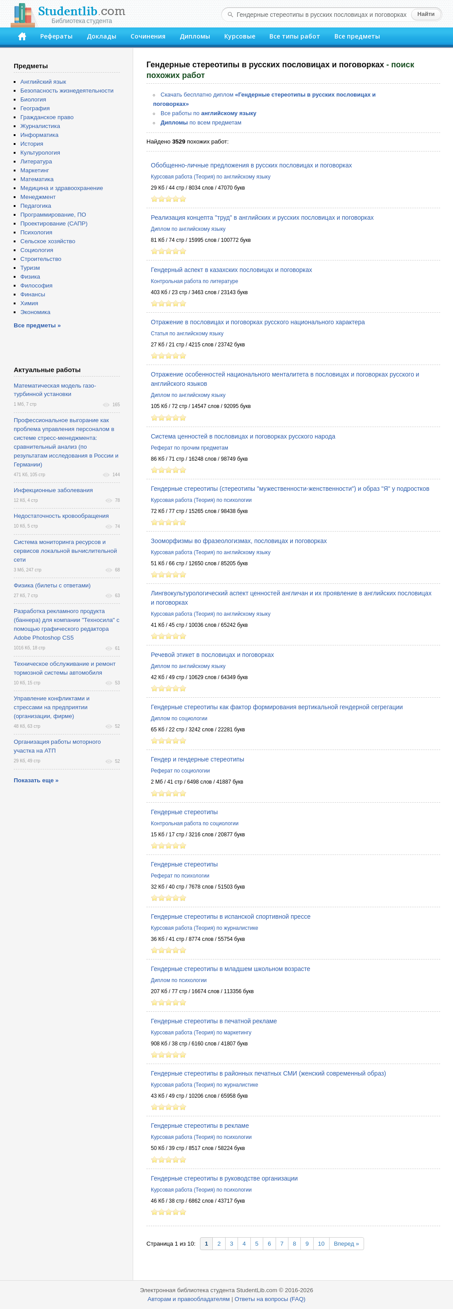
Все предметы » (37, 325)
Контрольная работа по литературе (194, 281)
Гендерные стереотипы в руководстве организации (224, 1178)
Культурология (40, 152)
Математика (37, 179)
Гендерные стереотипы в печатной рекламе (214, 1021)
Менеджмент (38, 197)
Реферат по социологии (180, 771)
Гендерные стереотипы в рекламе (200, 1125)
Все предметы (357, 36)
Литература (36, 161)
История (31, 143)
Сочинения (148, 36)
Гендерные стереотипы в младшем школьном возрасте (230, 968)
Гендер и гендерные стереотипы (197, 759)
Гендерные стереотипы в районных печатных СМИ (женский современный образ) (268, 1073)
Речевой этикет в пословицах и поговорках (212, 654)
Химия (29, 303)
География (35, 108)
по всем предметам (201, 122)
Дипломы (195, 36)
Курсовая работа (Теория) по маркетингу (201, 1032)
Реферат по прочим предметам (189, 448)
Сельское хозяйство (47, 241)
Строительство (40, 259)
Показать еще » (36, 780)
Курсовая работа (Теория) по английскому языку (210, 177)
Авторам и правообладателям (189, 1299)
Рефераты (56, 36)
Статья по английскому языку (187, 333)
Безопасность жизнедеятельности (67, 90)
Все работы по (209, 113)
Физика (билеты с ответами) (52, 585)
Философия (36, 285)
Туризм (30, 267)
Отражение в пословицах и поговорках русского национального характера (258, 322)
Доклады (101, 36)
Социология (36, 250)
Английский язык (43, 81)
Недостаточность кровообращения (61, 516)
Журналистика (40, 126)
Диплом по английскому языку (188, 229)
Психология (36, 232)
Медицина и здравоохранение (61, 188)
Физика (30, 276)
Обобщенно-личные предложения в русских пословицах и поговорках (251, 165)
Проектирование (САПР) (54, 223)
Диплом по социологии (179, 718)
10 (321, 1243)
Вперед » (346, 1243)
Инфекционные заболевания (53, 490)
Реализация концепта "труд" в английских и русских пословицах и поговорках (262, 217)
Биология (33, 99)
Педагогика (35, 205)
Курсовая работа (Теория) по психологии (201, 500)
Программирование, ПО (53, 214)
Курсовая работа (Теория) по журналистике (204, 928)
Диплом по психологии (179, 980)
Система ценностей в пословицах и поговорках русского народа (243, 436)
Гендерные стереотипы (184, 812)
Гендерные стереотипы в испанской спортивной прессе (231, 916)
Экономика (35, 312)
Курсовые (239, 36)
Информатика (39, 135)
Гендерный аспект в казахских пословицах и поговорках (231, 269)
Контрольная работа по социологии (194, 823)
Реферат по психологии (180, 876)
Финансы (32, 294)
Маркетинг (34, 170)
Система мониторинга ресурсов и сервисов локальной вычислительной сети (65, 551)
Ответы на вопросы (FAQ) (269, 1299)
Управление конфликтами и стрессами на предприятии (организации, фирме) (52, 707)
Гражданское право (46, 117)
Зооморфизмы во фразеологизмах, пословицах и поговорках (239, 540)
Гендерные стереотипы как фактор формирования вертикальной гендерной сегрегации (277, 707)
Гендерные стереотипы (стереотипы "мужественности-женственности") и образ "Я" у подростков (290, 488)
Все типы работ (294, 36)
